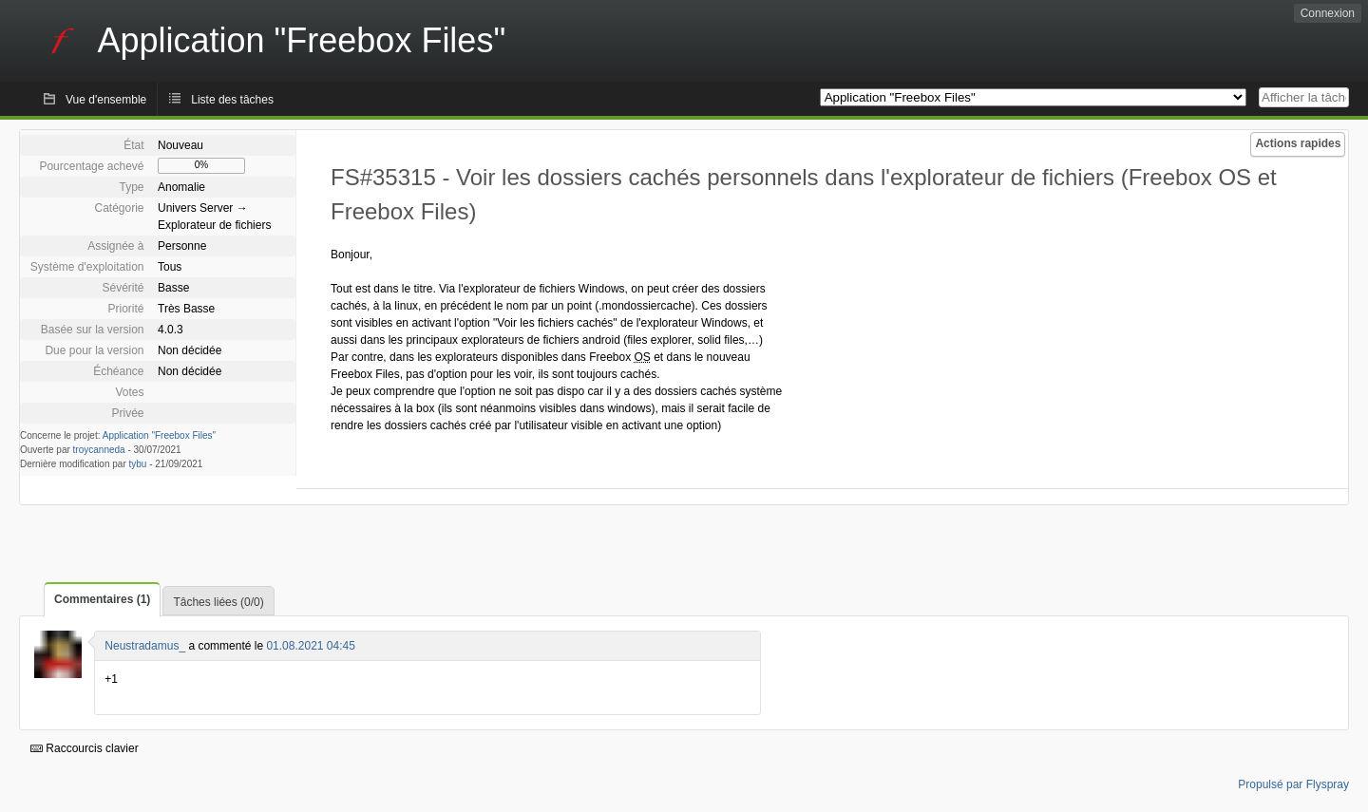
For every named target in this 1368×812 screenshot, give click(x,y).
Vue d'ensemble (106, 99)
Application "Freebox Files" (159, 435)
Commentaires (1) (102, 599)
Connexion (1328, 13)
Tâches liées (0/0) (218, 602)
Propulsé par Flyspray (1293, 784)
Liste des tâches (232, 99)
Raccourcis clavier (84, 748)
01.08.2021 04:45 (310, 645)
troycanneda (99, 449)
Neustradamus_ (144, 645)
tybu (138, 464)
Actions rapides (1297, 143)
